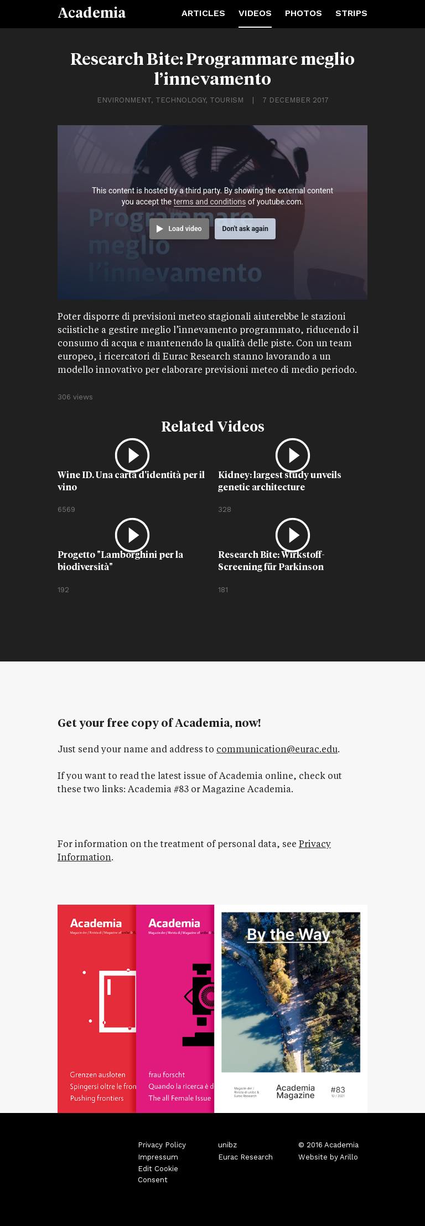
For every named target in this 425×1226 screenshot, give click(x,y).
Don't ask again (245, 229)
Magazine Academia (247, 790)
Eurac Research (245, 1157)
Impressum (158, 1157)
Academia (92, 12)
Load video (184, 229)
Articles (203, 13)
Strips (351, 13)
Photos (303, 13)
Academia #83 (158, 790)
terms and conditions (210, 201)
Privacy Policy (162, 1145)
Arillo (349, 1157)
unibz (227, 1145)
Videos (255, 13)
